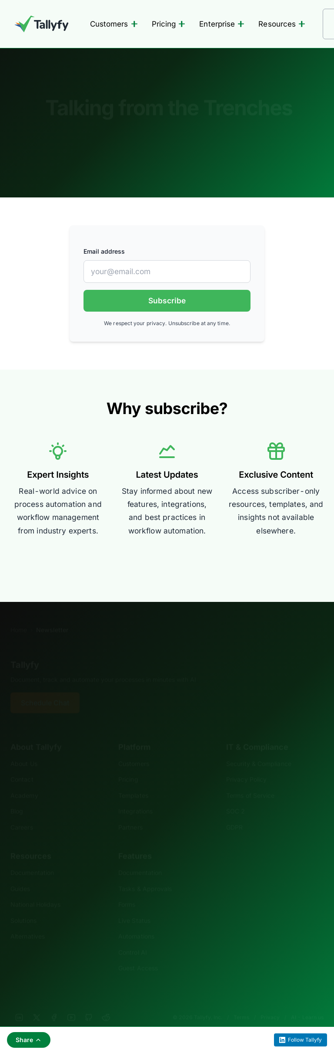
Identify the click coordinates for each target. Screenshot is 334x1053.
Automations (136, 923)
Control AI (132, 939)
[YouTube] (71, 1004)
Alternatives (27, 923)
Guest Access (138, 954)
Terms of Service (250, 782)
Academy (24, 782)
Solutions (23, 907)
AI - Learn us (307, 1004)
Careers (21, 814)
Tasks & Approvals (145, 875)
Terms (241, 1004)
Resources (281, 24)
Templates (133, 782)
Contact (21, 766)
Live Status (134, 907)
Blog (16, 798)
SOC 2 (235, 798)
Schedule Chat (45, 689)
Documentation (32, 859)
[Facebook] (54, 1004)
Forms (126, 891)
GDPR (234, 814)
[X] (36, 1004)
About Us (23, 750)
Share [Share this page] (29, 1039)
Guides (20, 875)
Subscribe (167, 300)
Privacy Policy (246, 766)
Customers (114, 24)
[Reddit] (106, 1004)
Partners (130, 814)
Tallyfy (24, 651)
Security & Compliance (258, 750)
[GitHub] (88, 1004)
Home (18, 616)
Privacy (270, 1004)
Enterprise (221, 24)
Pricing (169, 24)
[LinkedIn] (19, 1004)
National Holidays (35, 891)
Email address (104, 251)
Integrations (135, 798)
